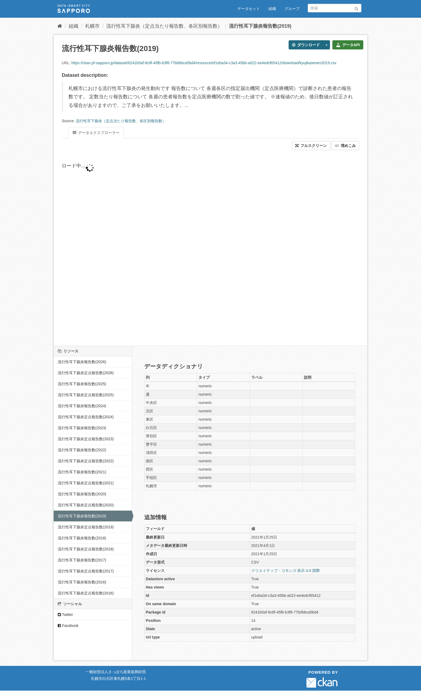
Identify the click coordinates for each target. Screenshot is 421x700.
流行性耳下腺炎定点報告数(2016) (86, 593)
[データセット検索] (334, 8)
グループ (292, 8)
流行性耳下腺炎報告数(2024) (82, 406)
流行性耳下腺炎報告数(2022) (82, 450)
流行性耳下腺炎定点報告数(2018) (86, 549)
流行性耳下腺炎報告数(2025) (82, 384)
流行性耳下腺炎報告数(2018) (82, 538)
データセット (248, 8)
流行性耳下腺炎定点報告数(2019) (86, 527)
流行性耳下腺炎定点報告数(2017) (86, 571)
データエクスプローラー (96, 133)
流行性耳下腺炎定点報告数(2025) (86, 395)
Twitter (65, 614)
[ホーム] (59, 26)
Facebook (68, 625)
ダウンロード (306, 45)
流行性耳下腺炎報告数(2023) (82, 428)
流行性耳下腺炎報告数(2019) (260, 26)
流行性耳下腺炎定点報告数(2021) (86, 483)
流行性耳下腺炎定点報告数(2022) (86, 461)
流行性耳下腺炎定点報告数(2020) (86, 505)
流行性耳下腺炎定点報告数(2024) (86, 417)
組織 (272, 8)
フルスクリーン (311, 145)
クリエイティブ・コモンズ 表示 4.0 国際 (285, 570)
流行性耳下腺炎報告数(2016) (82, 582)
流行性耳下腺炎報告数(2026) (82, 362)
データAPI (348, 45)
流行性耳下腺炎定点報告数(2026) (86, 373)
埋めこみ (345, 145)
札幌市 (92, 26)
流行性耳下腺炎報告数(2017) (82, 560)
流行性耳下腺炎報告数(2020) (82, 494)
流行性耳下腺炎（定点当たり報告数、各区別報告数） (164, 26)
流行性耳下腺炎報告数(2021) (82, 472)
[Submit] (356, 7)
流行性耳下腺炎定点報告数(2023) (86, 439)
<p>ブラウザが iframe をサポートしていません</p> (191, 248)
